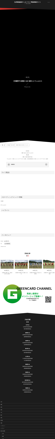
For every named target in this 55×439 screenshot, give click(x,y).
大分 (1, 412)
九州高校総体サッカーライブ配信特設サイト (27, 2)
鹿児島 (2, 420)
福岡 (1, 404)
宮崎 (1, 417)
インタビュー (3, 425)
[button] (46, 164)
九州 (1, 401)
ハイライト (2, 428)
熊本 (1, 415)
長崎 (1, 409)
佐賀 (1, 407)
